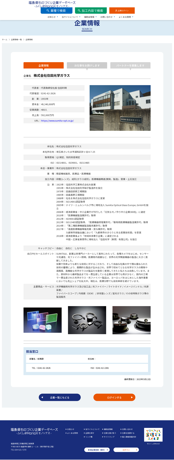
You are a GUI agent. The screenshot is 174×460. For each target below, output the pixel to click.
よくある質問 (164, 9)
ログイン (126, 450)
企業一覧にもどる (60, 397)
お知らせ (91, 9)
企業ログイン (162, 3)
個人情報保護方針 (129, 437)
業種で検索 (97, 3)
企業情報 (42, 65)
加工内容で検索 (131, 3)
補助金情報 (128, 9)
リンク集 (89, 437)
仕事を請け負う (110, 433)
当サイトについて (109, 9)
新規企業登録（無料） (97, 450)
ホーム (4, 39)
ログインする (114, 397)
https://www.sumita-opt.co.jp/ (57, 120)
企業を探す (89, 433)
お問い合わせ (146, 9)
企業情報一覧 (16, 39)
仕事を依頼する (128, 433)
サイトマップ (109, 437)
